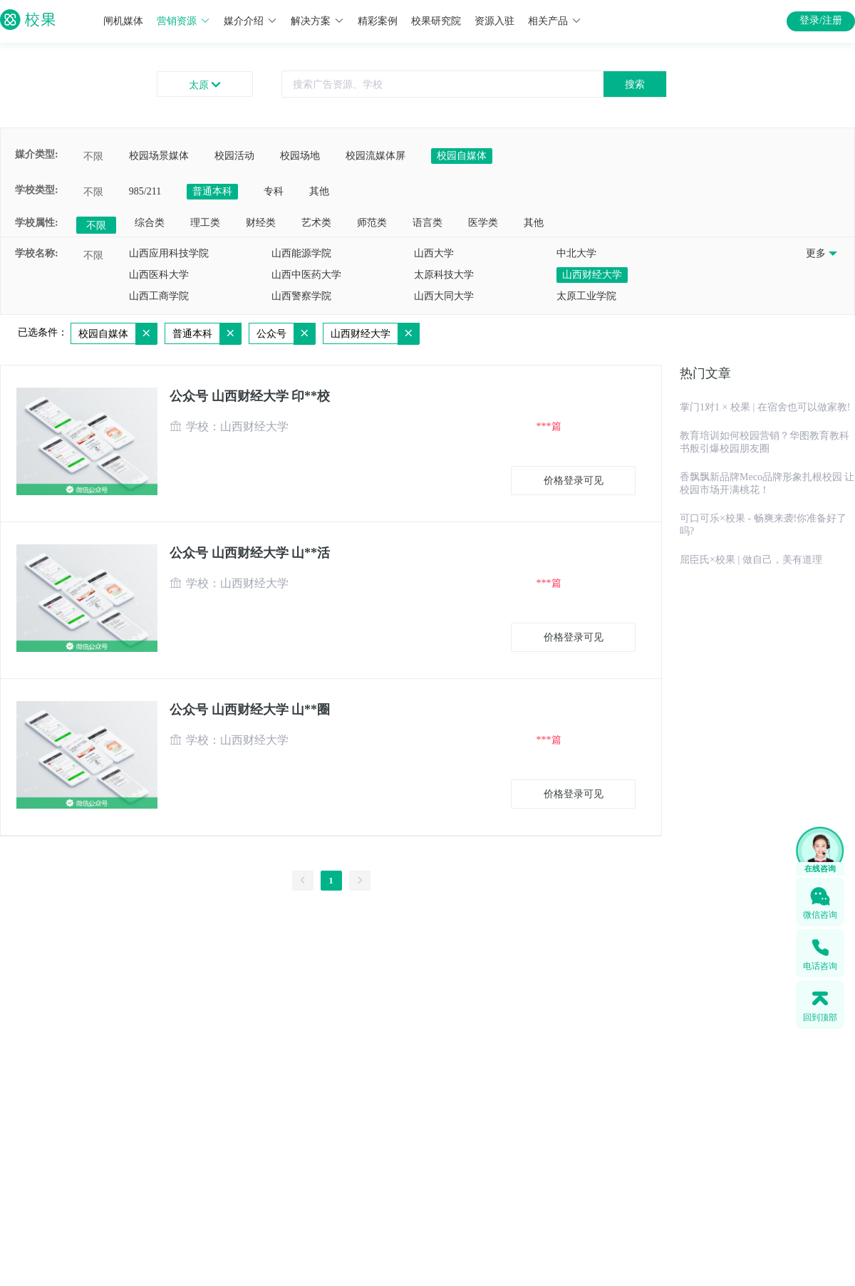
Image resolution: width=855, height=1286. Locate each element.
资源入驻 (494, 21)
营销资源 (183, 21)
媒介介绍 (250, 21)
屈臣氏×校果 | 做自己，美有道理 (751, 559)
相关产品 (554, 21)
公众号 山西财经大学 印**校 (250, 396)
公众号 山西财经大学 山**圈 (250, 709)
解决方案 (317, 21)
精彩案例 (378, 21)
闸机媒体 (123, 21)
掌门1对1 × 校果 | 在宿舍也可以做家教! (765, 407)
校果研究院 (436, 21)
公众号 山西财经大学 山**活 (250, 553)
